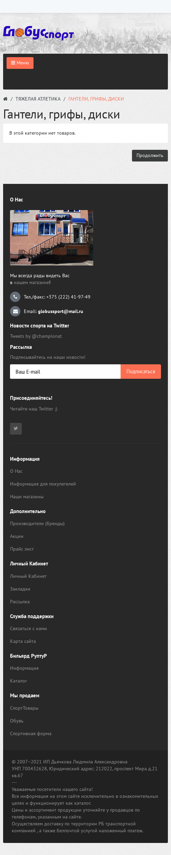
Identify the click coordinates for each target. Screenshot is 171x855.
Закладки (20, 589)
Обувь (16, 721)
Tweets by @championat (36, 336)
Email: (46, 311)
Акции (16, 536)
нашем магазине (31, 282)
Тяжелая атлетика (38, 99)
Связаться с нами (28, 628)
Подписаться (140, 371)
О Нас (16, 471)
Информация (24, 668)
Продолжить (149, 155)
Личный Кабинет (28, 576)
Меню (20, 63)
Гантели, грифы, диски (96, 99)
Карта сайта (23, 641)
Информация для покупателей (43, 484)
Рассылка (20, 601)
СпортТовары (24, 708)
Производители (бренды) (37, 523)
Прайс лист (22, 549)
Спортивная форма (30, 733)
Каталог (18, 681)
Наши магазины (27, 496)
